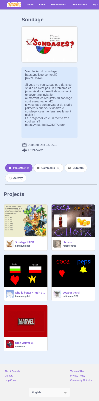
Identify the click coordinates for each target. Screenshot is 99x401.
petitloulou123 (70, 296)
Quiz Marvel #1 (24, 342)
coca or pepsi (71, 292)
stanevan (20, 346)
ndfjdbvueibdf (22, 246)
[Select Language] (49, 392)
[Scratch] (14, 4)
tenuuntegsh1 (22, 296)
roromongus (69, 246)
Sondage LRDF (24, 242)
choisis (67, 242)
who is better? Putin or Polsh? (30, 292)
